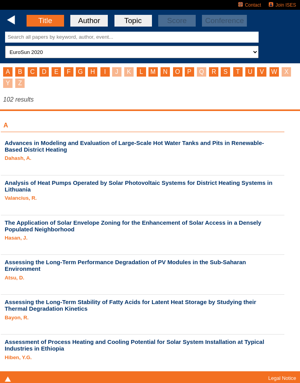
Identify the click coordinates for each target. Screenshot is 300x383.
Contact (249, 5)
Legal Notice (282, 378)
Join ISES (282, 5)
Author (89, 20)
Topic (133, 20)
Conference (224, 20)
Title (45, 20)
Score (177, 20)
